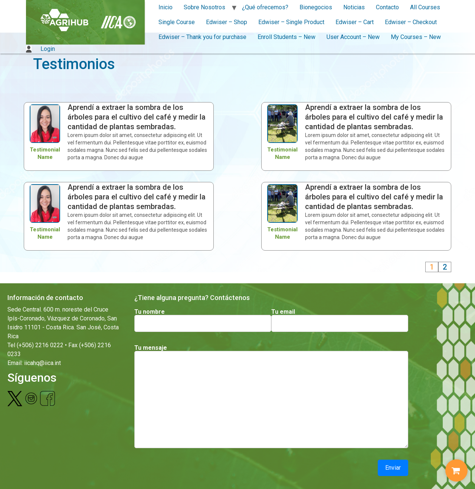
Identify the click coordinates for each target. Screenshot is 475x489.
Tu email (283, 312)
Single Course (176, 22)
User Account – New (353, 36)
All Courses (425, 7)
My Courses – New (416, 36)
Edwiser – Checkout (411, 22)
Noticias (354, 7)
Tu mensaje (150, 348)
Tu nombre (149, 312)
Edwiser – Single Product (291, 22)
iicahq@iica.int (42, 362)
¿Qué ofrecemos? (265, 7)
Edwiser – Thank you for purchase (202, 36)
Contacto (387, 7)
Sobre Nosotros (204, 7)
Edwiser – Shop (226, 22)
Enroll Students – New (286, 36)
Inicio (165, 7)
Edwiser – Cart (354, 22)
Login (40, 48)
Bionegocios (315, 7)
